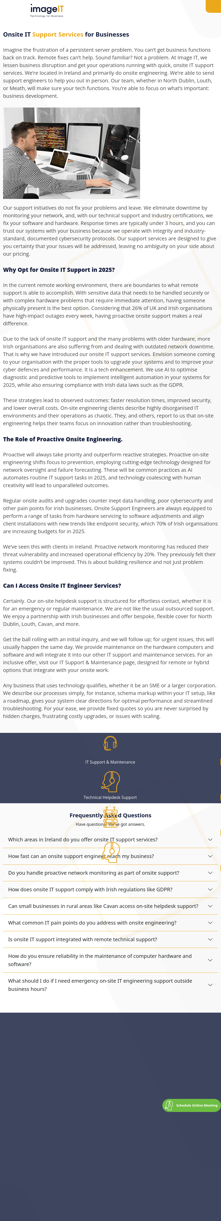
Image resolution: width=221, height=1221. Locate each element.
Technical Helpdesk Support (110, 797)
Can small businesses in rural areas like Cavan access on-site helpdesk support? (103, 906)
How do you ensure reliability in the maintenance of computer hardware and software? (100, 960)
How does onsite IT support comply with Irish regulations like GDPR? (90, 889)
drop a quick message (107, 1083)
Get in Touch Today (26, 1125)
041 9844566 (56, 1083)
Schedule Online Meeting (197, 1105)
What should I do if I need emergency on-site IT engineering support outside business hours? (100, 984)
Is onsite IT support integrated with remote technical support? (82, 939)
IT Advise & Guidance (110, 868)
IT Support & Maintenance (110, 762)
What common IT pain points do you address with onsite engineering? (92, 922)
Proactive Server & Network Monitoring (110, 833)
